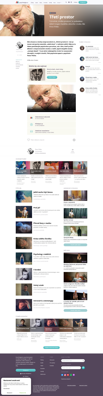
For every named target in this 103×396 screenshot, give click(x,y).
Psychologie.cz (22, 2)
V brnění (37, 269)
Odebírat (83, 367)
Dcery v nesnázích (69, 202)
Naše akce (43, 374)
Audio (36, 2)
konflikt (18, 63)
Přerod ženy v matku (91, 77)
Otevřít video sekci (75, 310)
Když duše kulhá (64, 171)
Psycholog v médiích (42, 254)
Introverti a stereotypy (43, 301)
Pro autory (52, 362)
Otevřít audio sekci (75, 244)
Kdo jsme (52, 360)
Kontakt (52, 365)
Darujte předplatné (25, 373)
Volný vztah (38, 285)
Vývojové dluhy (68, 237)
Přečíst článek (52, 77)
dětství (17, 61)
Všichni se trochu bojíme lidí (21, 171)
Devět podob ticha (79, 171)
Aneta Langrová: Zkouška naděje (74, 284)
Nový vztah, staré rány (55, 69)
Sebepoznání (19, 59)
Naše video (67, 250)
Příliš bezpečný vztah (23, 328)
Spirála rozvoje (68, 220)
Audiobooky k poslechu (71, 188)
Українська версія (65, 379)
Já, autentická (89, 46)
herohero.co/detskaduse (40, 153)
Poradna (45, 2)
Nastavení (9, 393)
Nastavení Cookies (83, 385)
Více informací (6, 388)
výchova (18, 66)
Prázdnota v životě (50, 171)
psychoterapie (19, 64)
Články (32, 2)
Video (40, 2)
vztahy (17, 68)
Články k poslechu (84, 42)
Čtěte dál (18, 188)
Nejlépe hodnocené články (51, 347)
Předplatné (83, 2)
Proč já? (88, 66)
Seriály (50, 2)
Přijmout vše (22, 393)
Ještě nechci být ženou (92, 57)
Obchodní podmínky (71, 385)
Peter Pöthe (19, 49)
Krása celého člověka (91, 88)
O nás (58, 2)
